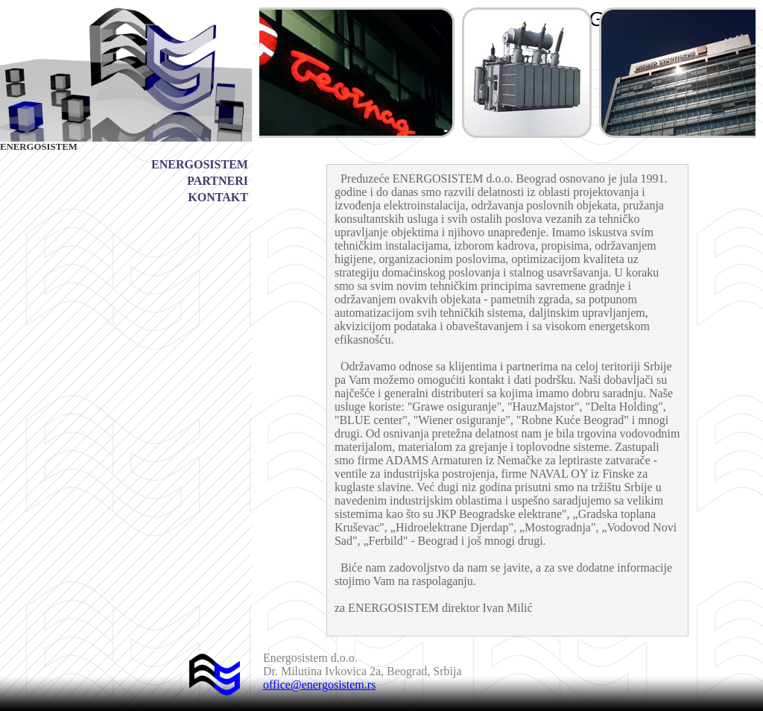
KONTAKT (218, 197)
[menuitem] (200, 165)
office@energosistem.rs (319, 684)
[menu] (200, 181)
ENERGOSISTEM (199, 164)
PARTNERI (217, 180)
